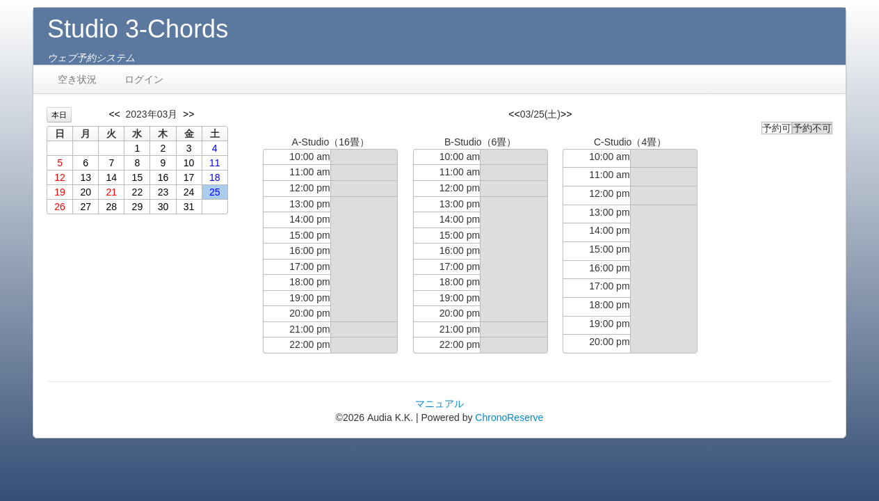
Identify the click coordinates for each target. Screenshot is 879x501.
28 (111, 206)
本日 (59, 115)
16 (163, 177)
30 (163, 206)
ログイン (143, 79)
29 (137, 206)
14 (111, 177)
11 (214, 162)
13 (85, 177)
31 (189, 206)
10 (189, 162)
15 (137, 177)
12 (59, 177)
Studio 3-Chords (137, 29)
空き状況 (77, 79)
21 (111, 192)
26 (59, 206)
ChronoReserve (509, 417)
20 (85, 192)
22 (137, 192)
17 (189, 177)
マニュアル (439, 403)
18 (214, 177)
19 (59, 192)
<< (114, 114)
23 (163, 192)
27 (85, 206)
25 (214, 192)
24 (189, 192)
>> (188, 114)
